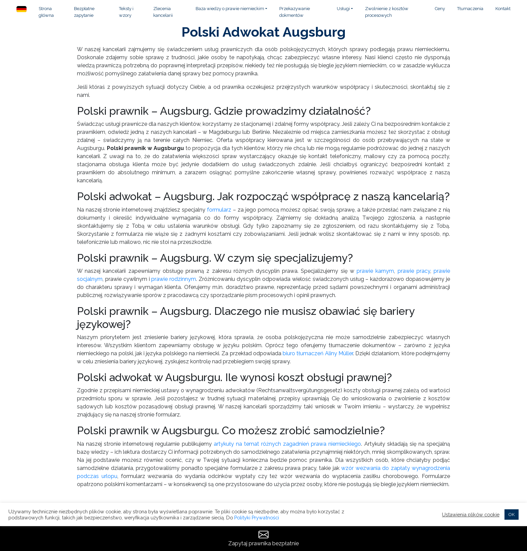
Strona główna (46, 12)
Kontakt (503, 8)
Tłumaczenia (470, 8)
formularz (219, 210)
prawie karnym (375, 271)
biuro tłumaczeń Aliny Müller (318, 353)
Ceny (440, 8)
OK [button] (512, 514)
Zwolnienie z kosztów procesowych (386, 12)
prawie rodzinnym (173, 279)
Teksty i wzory (126, 12)
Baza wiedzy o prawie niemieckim (230, 8)
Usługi (343, 8)
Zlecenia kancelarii (163, 12)
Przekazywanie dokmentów (294, 12)
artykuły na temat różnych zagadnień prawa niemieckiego (287, 444)
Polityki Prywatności (256, 517)
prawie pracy (414, 271)
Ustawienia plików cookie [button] (470, 514)
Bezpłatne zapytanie (84, 12)
